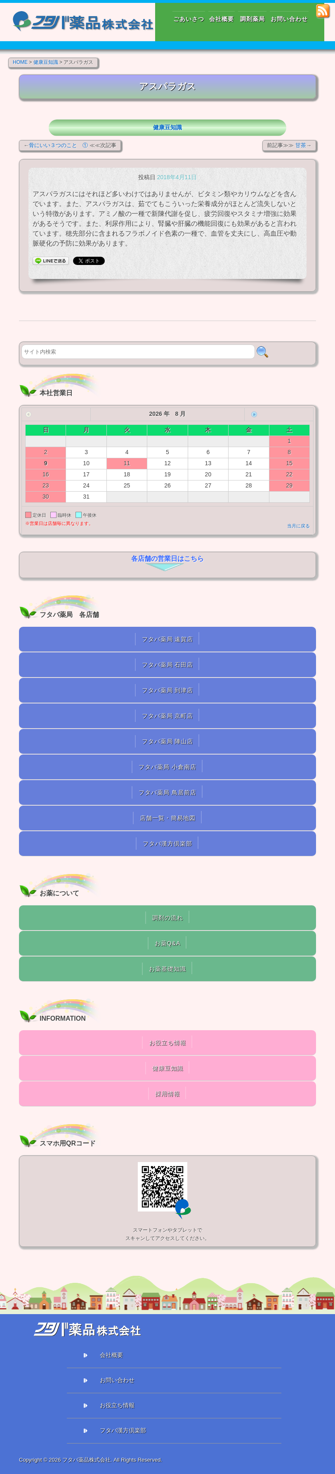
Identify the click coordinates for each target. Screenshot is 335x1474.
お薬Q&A (168, 943)
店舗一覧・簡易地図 (168, 818)
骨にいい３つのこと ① (58, 145)
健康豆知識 (167, 127)
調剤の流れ (167, 917)
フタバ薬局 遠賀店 (167, 639)
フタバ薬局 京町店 (167, 715)
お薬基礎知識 (167, 968)
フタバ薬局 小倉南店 (167, 767)
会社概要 (111, 1355)
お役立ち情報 (167, 1042)
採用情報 (167, 1093)
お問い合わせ (117, 1380)
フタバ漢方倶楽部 (167, 843)
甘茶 (300, 145)
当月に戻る (298, 525)
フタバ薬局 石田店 (167, 664)
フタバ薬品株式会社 (86, 1460)
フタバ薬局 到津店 (167, 690)
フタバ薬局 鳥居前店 (167, 792)
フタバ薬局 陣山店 (167, 741)
